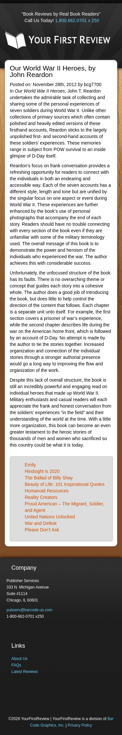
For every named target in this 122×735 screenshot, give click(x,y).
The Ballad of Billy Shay (49, 477)
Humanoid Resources (47, 490)
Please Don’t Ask (42, 529)
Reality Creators (41, 497)
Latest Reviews (24, 671)
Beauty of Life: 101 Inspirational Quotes (64, 484)
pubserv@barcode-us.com (29, 610)
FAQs (16, 665)
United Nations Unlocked (50, 516)
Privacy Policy (80, 725)
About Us (19, 658)
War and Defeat (41, 523)
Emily (30, 464)
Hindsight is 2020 (42, 471)
